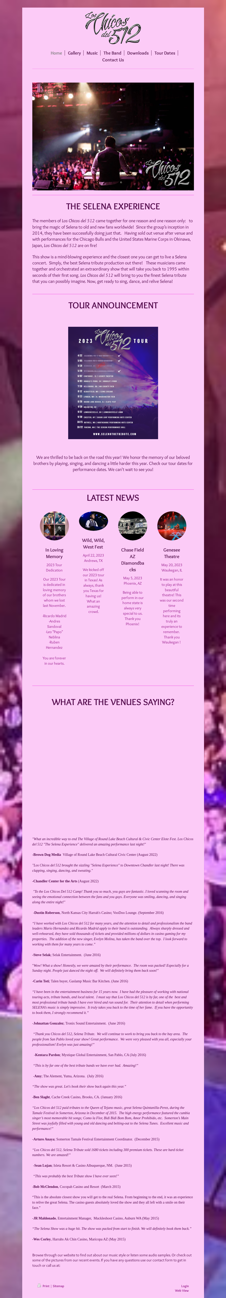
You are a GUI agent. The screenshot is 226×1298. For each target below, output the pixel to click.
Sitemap (58, 1286)
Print (43, 1286)
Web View (182, 1290)
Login (185, 1286)
